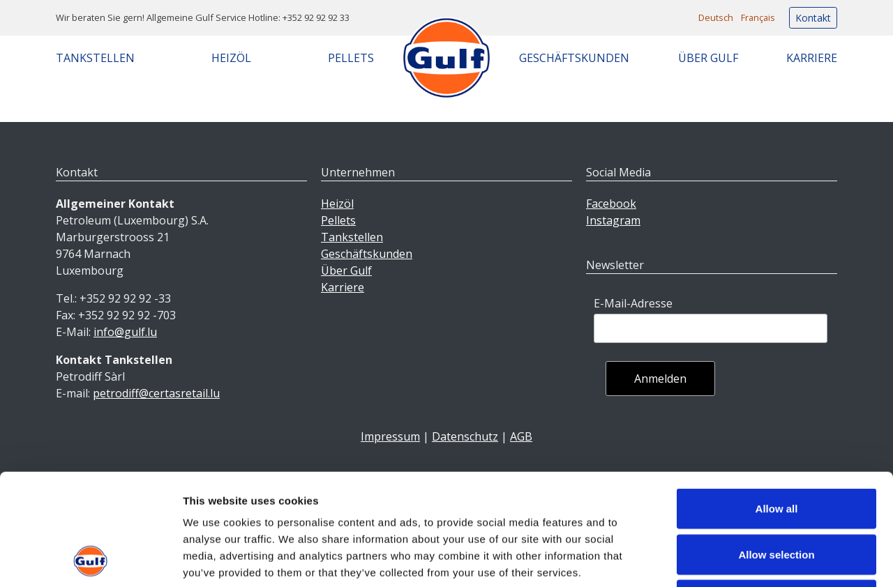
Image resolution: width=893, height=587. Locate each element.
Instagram (613, 220)
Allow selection (776, 450)
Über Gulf (708, 58)
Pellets (351, 58)
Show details (732, 559)
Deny (777, 495)
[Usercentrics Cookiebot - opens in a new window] (90, 559)
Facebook (611, 203)
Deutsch (715, 17)
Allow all (777, 404)
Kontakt (813, 17)
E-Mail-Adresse (633, 303)
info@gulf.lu (125, 332)
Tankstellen (95, 58)
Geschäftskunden (574, 58)
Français (758, 17)
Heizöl (231, 58)
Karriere (811, 58)
